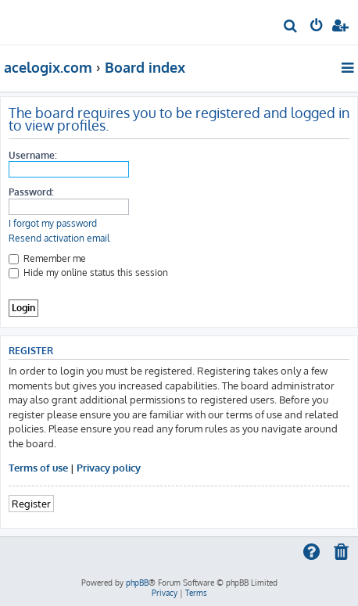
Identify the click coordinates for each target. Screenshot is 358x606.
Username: (33, 155)
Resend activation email (59, 238)
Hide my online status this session (88, 272)
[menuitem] (291, 27)
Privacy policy (109, 467)
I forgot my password (53, 223)
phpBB (137, 582)
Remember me (47, 258)
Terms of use (38, 467)
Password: (31, 192)
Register (31, 503)
